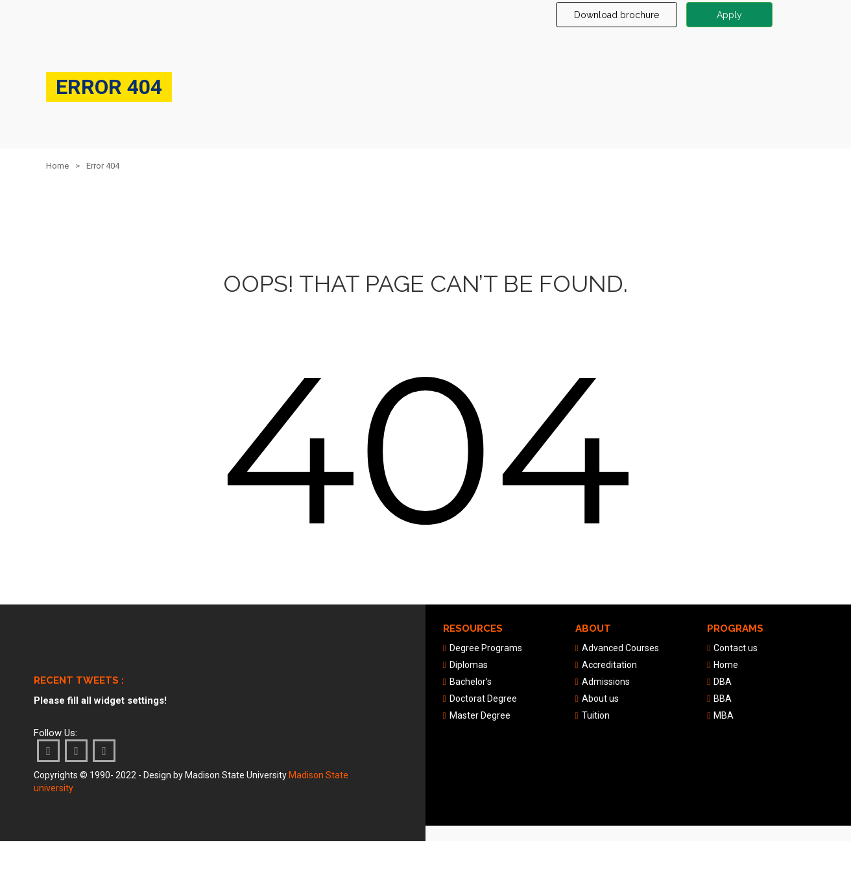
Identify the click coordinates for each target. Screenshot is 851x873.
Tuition (596, 715)
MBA (723, 715)
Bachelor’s (470, 681)
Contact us (735, 648)
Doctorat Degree (483, 698)
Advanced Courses (620, 648)
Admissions (606, 681)
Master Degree (479, 715)
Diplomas (468, 665)
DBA (722, 681)
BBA (722, 698)
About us (600, 698)
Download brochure (616, 15)
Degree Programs (485, 648)
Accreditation (609, 665)
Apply (729, 15)
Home (57, 166)
